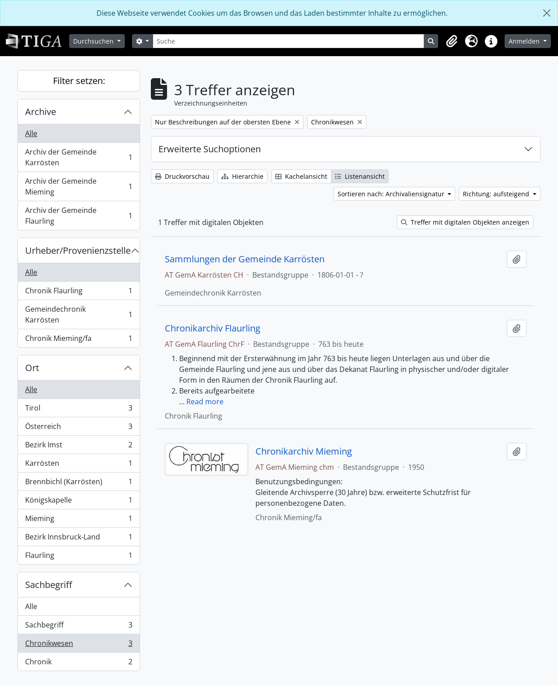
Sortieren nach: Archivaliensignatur (392, 194)
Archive (40, 112)
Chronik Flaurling (78, 292)
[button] (451, 41)
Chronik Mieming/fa (78, 340)
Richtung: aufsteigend (497, 194)
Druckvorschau (182, 176)
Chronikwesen (78, 645)
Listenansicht (360, 176)
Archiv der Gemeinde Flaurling (78, 215)
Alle (31, 133)
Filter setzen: (79, 81)
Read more (205, 402)
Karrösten (78, 465)
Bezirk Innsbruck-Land (78, 538)
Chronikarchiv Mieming (303, 451)
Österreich (78, 428)
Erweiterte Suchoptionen (209, 149)
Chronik (78, 663)
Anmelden (525, 41)
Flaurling (78, 557)
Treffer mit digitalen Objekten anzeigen (465, 222)
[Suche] (288, 41)
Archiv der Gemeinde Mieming (78, 186)
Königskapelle (78, 502)
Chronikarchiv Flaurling (212, 328)
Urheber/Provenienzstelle (78, 250)
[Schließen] (547, 13)
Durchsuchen (94, 41)
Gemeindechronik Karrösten (78, 314)
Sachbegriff (48, 585)
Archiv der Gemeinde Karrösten (78, 157)
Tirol (78, 409)
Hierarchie (242, 176)
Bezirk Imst (78, 446)
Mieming (78, 520)
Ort (32, 368)
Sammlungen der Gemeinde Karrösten (245, 259)
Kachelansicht (301, 176)
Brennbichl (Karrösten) (78, 483)
